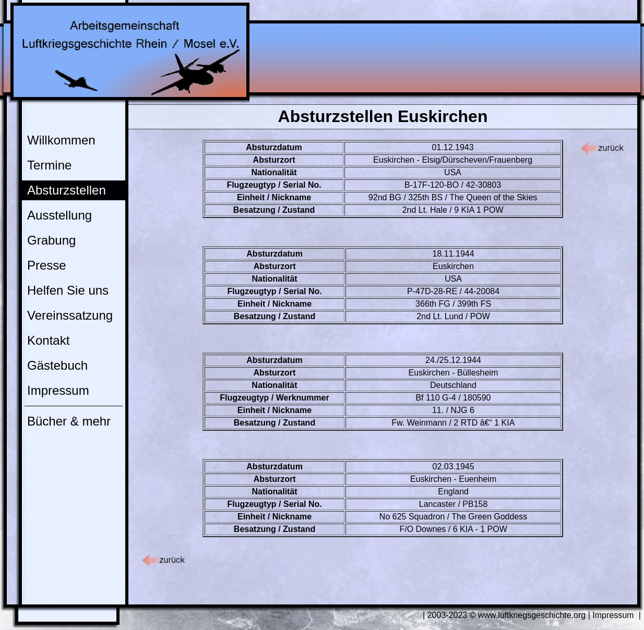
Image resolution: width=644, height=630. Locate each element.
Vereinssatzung (70, 315)
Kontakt (48, 340)
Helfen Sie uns (68, 290)
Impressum (58, 390)
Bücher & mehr (69, 421)
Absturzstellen (66, 190)
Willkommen (61, 140)
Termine (49, 165)
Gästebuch (57, 365)
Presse (46, 265)
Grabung (51, 240)
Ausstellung (59, 215)
